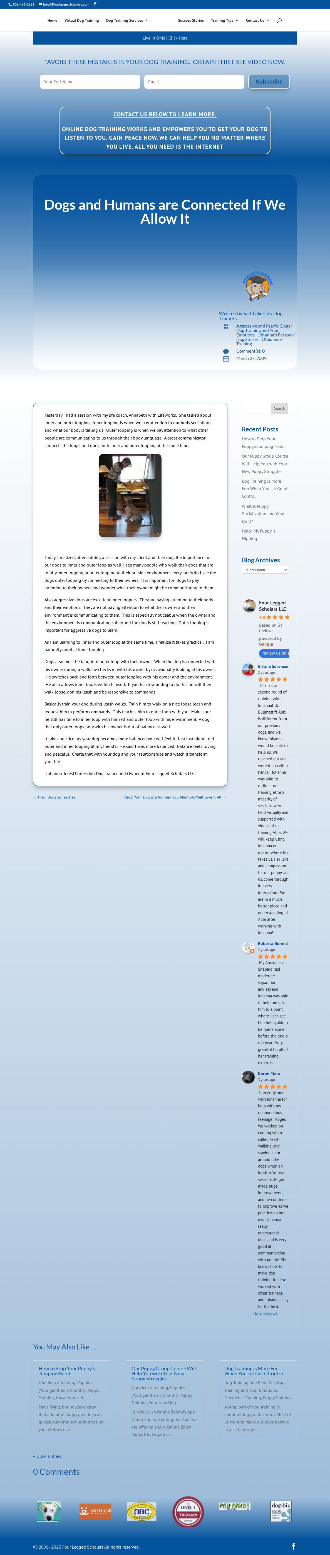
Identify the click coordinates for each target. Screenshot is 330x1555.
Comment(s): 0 (250, 350)
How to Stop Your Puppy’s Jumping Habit (67, 1370)
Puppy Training (277, 1397)
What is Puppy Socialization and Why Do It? (263, 513)
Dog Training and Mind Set (249, 1382)
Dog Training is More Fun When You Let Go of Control (264, 488)
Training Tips (222, 20)
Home (52, 20)
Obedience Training (57, 1382)
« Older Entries (47, 1456)
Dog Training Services (124, 20)
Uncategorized (69, 1397)
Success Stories (191, 20)
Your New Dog (162, 1402)
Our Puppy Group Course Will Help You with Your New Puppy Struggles (265, 463)
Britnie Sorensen (274, 666)
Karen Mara (269, 1073)
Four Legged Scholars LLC (272, 605)
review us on (277, 653)
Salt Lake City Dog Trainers (250, 315)
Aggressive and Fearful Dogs (263, 325)
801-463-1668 (23, 4)
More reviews (265, 1314)
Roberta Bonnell (273, 943)
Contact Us (255, 20)
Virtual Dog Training (81, 20)
